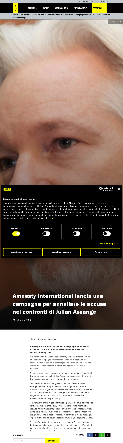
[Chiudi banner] (119, 189)
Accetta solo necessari (22, 252)
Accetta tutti (101, 252)
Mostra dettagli (107, 243)
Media (94, 2)
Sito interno (104, 2)
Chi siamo (34, 8)
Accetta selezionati (61, 252)
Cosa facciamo (63, 8)
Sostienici (99, 8)
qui (52, 218)
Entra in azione (82, 8)
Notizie (47, 8)
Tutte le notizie (24, 14)
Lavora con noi (83, 2)
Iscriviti (52, 440)
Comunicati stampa (39, 14)
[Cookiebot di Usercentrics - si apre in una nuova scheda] (101, 189)
